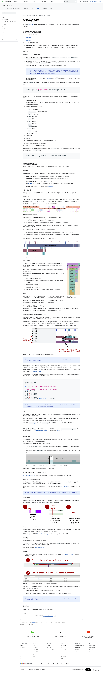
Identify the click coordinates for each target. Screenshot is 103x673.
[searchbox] (9, 13)
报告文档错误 (92, 647)
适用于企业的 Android (24, 647)
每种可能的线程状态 (69, 554)
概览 (3, 8)
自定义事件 (48, 78)
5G (34, 656)
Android (21, 645)
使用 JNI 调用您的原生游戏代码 (41, 430)
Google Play (34, 15)
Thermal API (59, 430)
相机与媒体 (35, 652)
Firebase (48, 663)
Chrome (42, 663)
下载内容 (26, 8)
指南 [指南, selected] (38, 8)
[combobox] (70, 1)
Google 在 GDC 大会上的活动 (13, 8)
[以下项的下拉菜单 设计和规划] (29, 1)
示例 (33, 8)
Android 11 (63, 654)
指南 (49, 15)
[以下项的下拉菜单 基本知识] (19, 1)
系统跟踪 (30, 25)
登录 (100, 1)
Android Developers (27, 15)
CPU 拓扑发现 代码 (35, 371)
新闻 (20, 654)
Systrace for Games (48, 616)
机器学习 (35, 647)
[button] (8, 32)
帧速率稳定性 (51, 186)
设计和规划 (25, 1)
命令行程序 (28, 37)
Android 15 (63, 645)
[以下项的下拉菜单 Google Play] (47, 1)
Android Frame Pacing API (29, 475)
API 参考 (77, 649)
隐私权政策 (35, 654)
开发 (34, 1)
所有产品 (68, 663)
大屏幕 (48, 645)
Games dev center (7, 5)
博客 (20, 656)
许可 (26, 669)
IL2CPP (30, 184)
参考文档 (45, 8)
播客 (20, 658)
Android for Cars (50, 652)
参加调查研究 (92, 652)
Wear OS (49, 647)
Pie (62, 658)
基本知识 (16, 1)
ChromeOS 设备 (50, 649)
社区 (52, 1)
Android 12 (63, 652)
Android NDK (78, 654)
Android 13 (63, 649)
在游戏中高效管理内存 (39, 547)
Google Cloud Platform (58, 663)
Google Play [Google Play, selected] (43, 1)
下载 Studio (77, 652)
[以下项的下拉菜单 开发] (36, 1)
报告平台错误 (92, 645)
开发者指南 (77, 647)
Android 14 (63, 647)
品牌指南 (31, 669)
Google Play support (93, 649)
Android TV (49, 654)
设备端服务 (28, 40)
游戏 (34, 645)
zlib (47, 181)
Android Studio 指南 (79, 645)
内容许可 (33, 622)
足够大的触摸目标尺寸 (65, 486)
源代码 (21, 652)
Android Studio (93, 1)
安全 (20, 649)
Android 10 (63, 656)
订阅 (88, 669)
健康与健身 (35, 649)
